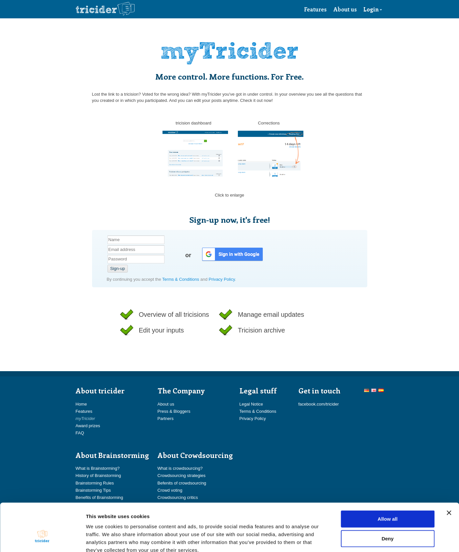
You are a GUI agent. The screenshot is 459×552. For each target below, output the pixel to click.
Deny (388, 501)
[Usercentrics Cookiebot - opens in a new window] (42, 539)
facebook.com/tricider (318, 404)
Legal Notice (251, 404)
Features (315, 9)
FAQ (80, 432)
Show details (344, 539)
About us (345, 9)
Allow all (388, 481)
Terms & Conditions (181, 279)
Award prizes (88, 425)
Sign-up (117, 268)
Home (81, 404)
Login (372, 9)
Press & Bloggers (174, 411)
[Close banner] (449, 475)
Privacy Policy (222, 279)
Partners (166, 418)
